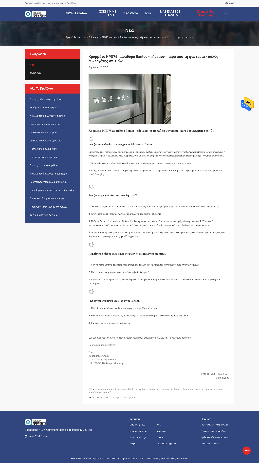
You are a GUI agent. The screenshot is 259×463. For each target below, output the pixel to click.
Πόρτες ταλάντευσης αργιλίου (46, 99)
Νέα (86, 37)
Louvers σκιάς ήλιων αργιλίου (45, 140)
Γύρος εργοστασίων (138, 431)
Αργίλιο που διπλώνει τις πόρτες (47, 116)
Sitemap (160, 437)
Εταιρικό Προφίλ (137, 425)
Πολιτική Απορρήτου (166, 444)
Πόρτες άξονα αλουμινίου (43, 157)
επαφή (132, 444)
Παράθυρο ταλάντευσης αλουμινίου (48, 206)
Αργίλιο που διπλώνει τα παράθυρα (48, 173)
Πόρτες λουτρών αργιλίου (43, 165)
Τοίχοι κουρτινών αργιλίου (44, 215)
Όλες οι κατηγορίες (210, 444)
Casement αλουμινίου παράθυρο (47, 198)
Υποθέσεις (35, 72)
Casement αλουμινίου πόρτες (45, 124)
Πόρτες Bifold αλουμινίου (43, 149)
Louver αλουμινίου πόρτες (43, 132)
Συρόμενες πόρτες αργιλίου (44, 107)
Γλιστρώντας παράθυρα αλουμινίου (48, 182)
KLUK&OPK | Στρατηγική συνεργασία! (116, 397)
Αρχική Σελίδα (73, 37)
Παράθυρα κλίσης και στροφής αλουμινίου (52, 190)
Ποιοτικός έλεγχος (138, 437)
